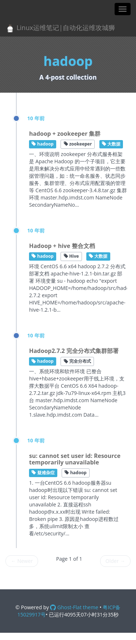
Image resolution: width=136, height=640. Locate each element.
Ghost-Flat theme (74, 607)
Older (115, 560)
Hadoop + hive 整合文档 (62, 246)
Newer (22, 560)
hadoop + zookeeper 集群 (64, 134)
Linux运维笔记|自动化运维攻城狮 (60, 28)
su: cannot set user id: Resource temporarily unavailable (74, 459)
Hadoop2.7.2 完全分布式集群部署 (74, 351)
